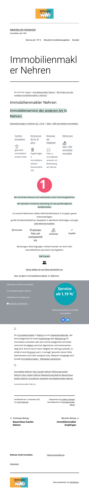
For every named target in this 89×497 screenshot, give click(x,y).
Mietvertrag (60, 338)
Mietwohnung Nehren (51, 375)
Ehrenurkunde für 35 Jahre (36, 139)
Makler (30, 345)
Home (28, 92)
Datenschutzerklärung (55, 455)
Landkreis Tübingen (68, 399)
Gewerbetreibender (59, 335)
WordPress (74, 482)
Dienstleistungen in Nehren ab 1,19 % (27, 123)
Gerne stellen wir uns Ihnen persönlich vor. (44, 269)
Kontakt (75, 40)
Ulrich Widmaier (22, 402)
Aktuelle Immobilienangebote (57, 40)
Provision (31, 352)
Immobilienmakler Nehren (44, 92)
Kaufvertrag (44, 338)
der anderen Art (51, 110)
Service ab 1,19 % (33, 40)
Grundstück (33, 378)
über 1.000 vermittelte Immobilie (67, 150)
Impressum (14, 464)
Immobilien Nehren (23, 371)
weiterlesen (55, 359)
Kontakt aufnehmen (18, 303)
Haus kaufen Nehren (42, 371)
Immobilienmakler (25, 335)
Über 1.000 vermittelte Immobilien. (62, 123)
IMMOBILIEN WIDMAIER (23, 30)
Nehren (40, 335)
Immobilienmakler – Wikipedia (35, 359)
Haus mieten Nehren (31, 375)
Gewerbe (44, 378)
